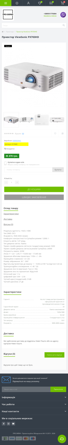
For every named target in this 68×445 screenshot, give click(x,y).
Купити (58, 169)
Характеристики (11, 213)
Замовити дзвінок (50, 16)
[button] (28, 3)
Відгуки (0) (8, 224)
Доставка (8, 219)
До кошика (34, 189)
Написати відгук (54, 355)
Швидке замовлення (34, 197)
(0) (23, 133)
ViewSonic (17, 141)
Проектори (10, 32)
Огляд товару (11, 208)
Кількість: (8, 178)
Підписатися (58, 389)
